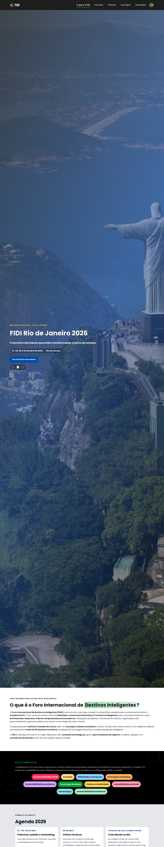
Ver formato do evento (24, 359)
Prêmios (112, 5)
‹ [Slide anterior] (12, 367)
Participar (126, 5)
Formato (99, 5)
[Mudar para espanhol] (151, 5)
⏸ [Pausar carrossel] (18, 367)
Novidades (140, 5)
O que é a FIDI (83, 5)
